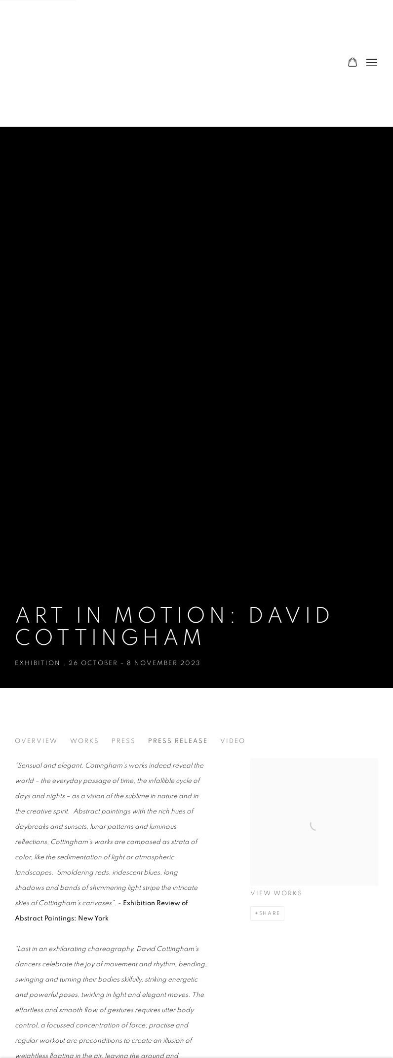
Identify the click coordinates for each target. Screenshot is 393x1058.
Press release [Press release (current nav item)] (178, 741)
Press (124, 741)
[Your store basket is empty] (352, 63)
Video (232, 741)
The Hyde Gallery (64, 63)
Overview (36, 741)
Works (84, 741)
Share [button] (269, 913)
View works (276, 893)
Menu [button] (370, 63)
